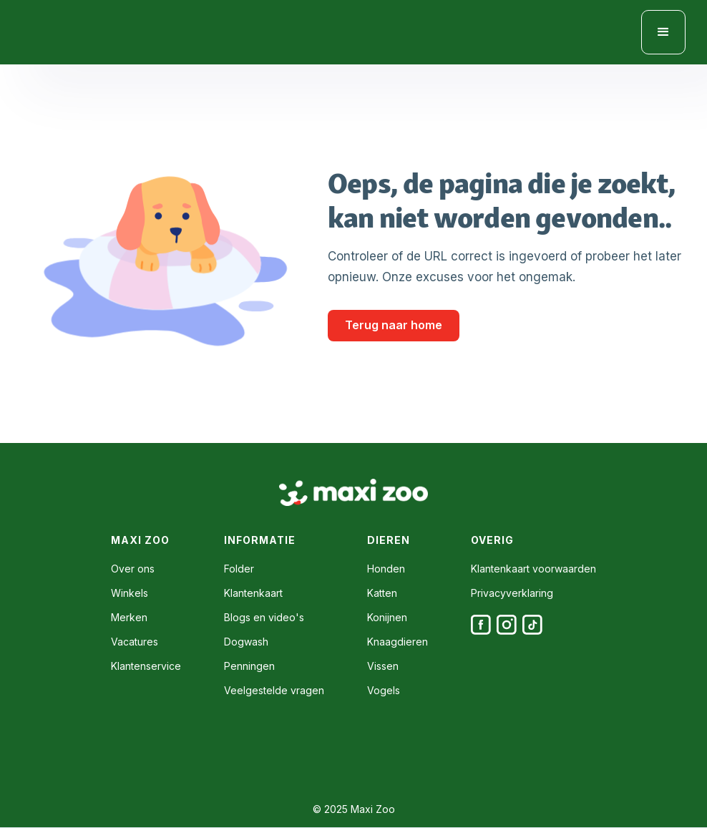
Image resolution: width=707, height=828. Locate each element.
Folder (239, 569)
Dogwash (246, 642)
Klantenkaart (253, 593)
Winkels (129, 593)
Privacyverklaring (512, 593)
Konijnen (387, 617)
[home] (85, 32)
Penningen (249, 666)
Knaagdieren (397, 642)
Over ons (133, 569)
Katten (382, 593)
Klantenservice (146, 666)
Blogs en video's (264, 617)
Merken (129, 617)
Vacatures (134, 642)
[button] (663, 32)
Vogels (383, 690)
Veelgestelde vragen (274, 690)
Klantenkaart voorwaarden (533, 569)
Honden (386, 569)
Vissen (383, 666)
